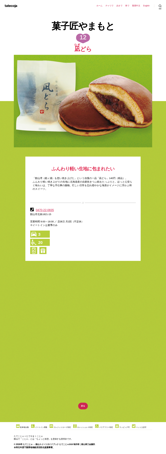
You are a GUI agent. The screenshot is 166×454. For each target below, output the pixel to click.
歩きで (119, 6)
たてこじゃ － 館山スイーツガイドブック (42, 444)
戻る (83, 406)
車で (127, 6)
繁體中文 (136, 6)
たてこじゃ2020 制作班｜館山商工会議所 (80, 444)
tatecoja (13, 5)
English (146, 6)
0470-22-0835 (45, 210)
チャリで (109, 6)
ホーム (99, 6)
